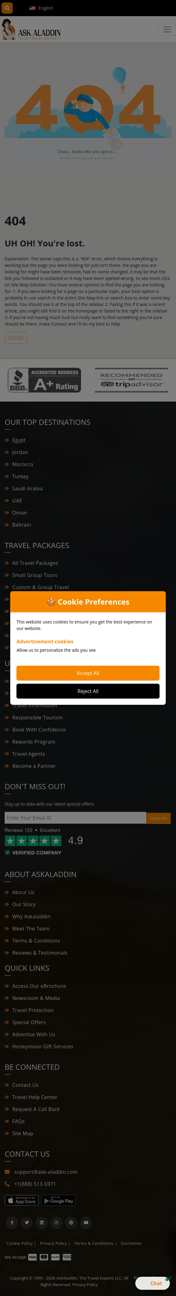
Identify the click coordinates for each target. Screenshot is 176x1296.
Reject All (88, 691)
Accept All (88, 673)
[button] (152, 1283)
